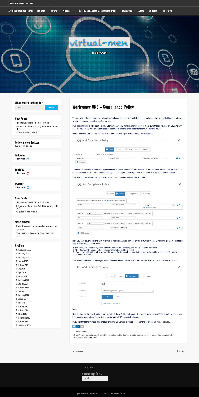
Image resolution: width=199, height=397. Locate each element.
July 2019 (21, 291)
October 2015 (23, 321)
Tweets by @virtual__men (24, 145)
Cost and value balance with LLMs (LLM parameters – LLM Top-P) (36, 127)
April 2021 (22, 272)
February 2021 (23, 279)
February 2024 (23, 253)
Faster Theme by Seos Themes (114, 393)
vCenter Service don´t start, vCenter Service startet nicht (36, 225)
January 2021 (23, 283)
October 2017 (23, 306)
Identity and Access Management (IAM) (97, 10)
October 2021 (23, 264)
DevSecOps (127, 10)
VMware (53, 10)
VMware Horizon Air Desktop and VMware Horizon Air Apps (35, 234)
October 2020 (23, 287)
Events (141, 10)
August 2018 (23, 298)
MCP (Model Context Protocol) (26, 132)
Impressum (20, 229)
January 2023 (23, 261)
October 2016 (23, 310)
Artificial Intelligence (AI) (20, 10)
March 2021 (22, 276)
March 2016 (22, 313)
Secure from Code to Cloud (21, 2)
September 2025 (24, 249)
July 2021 (21, 268)
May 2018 (21, 302)
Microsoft (67, 10)
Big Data (41, 10)
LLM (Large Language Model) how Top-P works (32, 122)
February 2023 (23, 257)
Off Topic (153, 10)
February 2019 (23, 295)
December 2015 (24, 317)
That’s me (167, 10)
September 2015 (24, 325)
